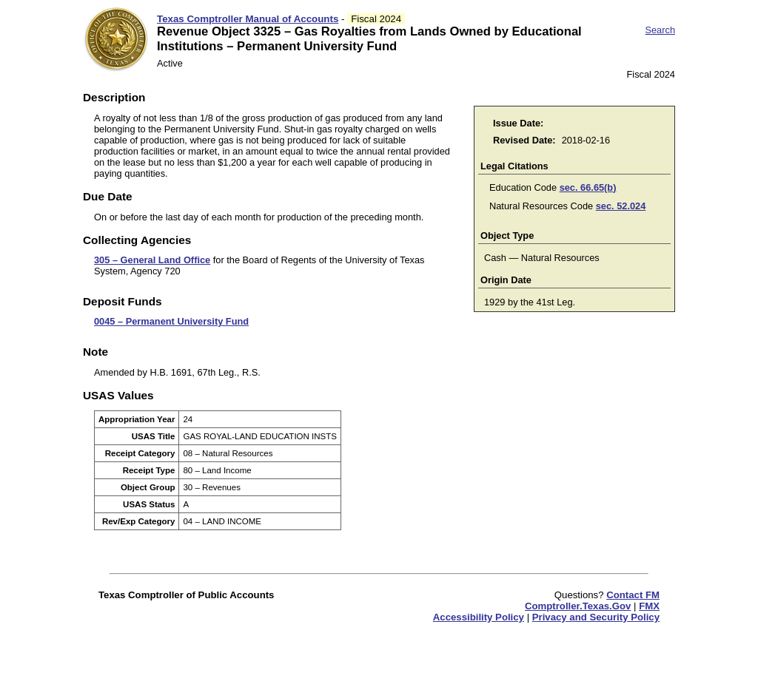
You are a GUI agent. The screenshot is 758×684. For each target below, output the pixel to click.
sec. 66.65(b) (588, 187)
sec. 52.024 (621, 205)
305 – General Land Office (152, 259)
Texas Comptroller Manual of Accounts (247, 18)
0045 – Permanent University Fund (171, 321)
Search (660, 29)
